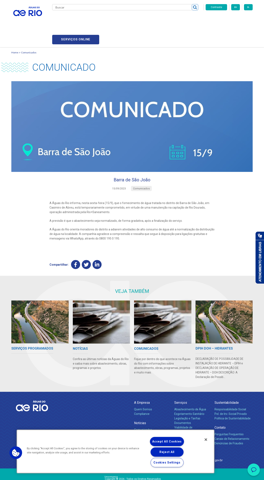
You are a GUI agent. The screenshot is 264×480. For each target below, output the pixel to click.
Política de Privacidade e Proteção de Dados (132, 473)
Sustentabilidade (226, 383)
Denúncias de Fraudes (228, 424)
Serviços (180, 383)
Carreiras (137, 18)
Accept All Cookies (167, 441)
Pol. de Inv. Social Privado (230, 394)
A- (248, 7)
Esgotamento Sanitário (189, 394)
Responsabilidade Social (230, 390)
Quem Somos (143, 390)
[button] (15, 452)
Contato (220, 408)
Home (14, 32)
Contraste (216, 7)
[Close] (205, 439)
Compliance (142, 394)
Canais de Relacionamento (231, 419)
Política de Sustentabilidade (232, 399)
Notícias (140, 404)
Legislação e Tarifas (187, 399)
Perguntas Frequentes (229, 415)
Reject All (166, 452)
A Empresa (142, 383)
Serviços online (229, 19)
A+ (235, 7)
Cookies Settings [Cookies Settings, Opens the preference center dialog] (166, 462)
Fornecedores (156, 18)
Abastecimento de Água (190, 390)
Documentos (182, 403)
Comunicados (29, 32)
